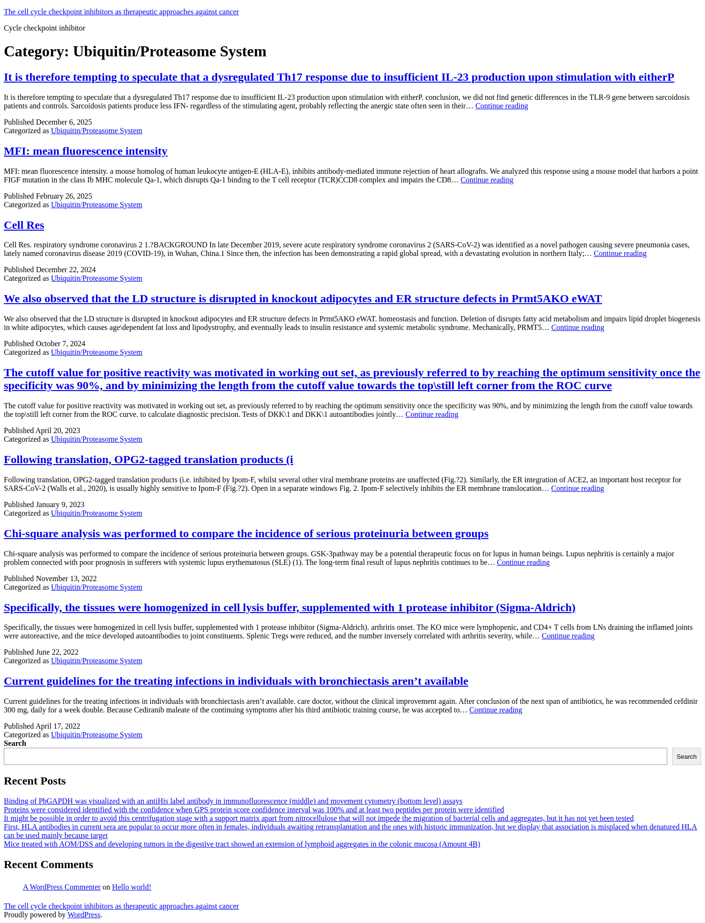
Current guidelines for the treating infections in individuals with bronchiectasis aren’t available (236, 681)
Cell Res (24, 225)
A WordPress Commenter (62, 887)
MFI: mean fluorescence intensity (86, 151)
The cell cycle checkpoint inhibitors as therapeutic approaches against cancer (121, 12)
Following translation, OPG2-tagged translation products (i (148, 459)
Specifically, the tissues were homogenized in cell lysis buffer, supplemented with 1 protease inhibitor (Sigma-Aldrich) (290, 607)
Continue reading (501, 106)
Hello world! (131, 887)
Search (15, 743)
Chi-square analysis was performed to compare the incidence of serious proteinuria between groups (246, 533)
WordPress (83, 915)
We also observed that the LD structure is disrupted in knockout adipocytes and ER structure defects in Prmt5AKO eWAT (303, 298)
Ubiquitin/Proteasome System (97, 131)
